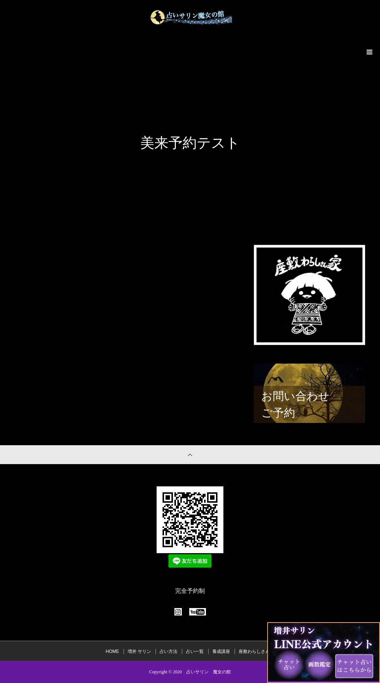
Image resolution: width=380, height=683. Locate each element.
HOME (112, 651)
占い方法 (168, 651)
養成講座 (221, 651)
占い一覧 (195, 651)
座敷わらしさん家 (256, 651)
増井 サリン (139, 651)
